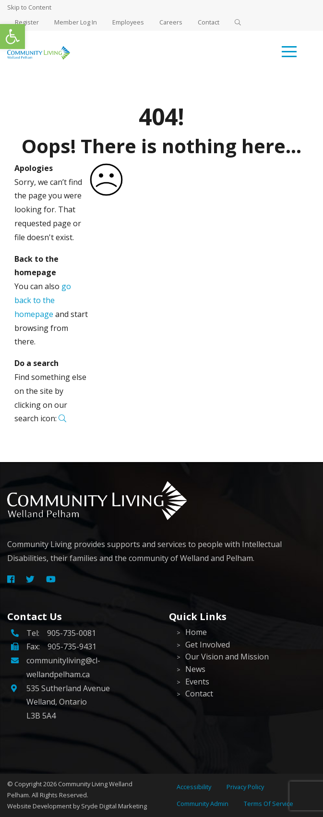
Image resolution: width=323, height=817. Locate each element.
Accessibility (194, 786)
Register (27, 22)
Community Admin (202, 803)
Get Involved (207, 644)
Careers (170, 22)
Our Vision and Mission (227, 656)
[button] (12, 36)
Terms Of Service (268, 803)
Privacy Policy (245, 786)
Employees (128, 22)
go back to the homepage (42, 300)
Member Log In (75, 22)
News (195, 669)
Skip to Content (29, 7)
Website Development (39, 806)
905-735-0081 (71, 633)
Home (196, 632)
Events (197, 681)
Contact (208, 22)
